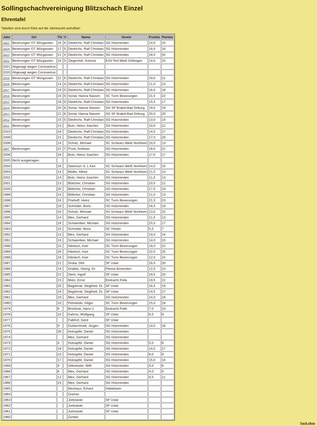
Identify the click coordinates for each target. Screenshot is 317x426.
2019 (6, 78)
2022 (6, 60)
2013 (6, 114)
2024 (6, 49)
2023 (6, 55)
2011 (6, 125)
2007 (6, 149)
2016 (6, 96)
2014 (6, 108)
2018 (6, 84)
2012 (6, 120)
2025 (6, 43)
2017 (6, 90)
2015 (6, 102)
